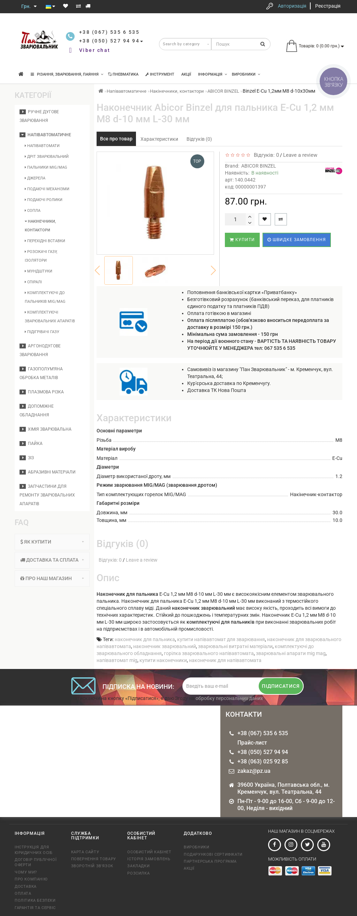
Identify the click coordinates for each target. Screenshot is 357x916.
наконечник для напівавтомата (225, 660)
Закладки (138, 866)
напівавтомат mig (117, 660)
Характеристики (159, 139)
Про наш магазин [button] (52, 578)
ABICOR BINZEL (223, 91)
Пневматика (123, 74)
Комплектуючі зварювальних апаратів (50, 316)
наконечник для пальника (145, 639)
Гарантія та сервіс (35, 908)
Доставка (26, 886)
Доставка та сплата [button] (52, 560)
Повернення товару (93, 859)
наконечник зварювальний (164, 646)
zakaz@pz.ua (254, 771)
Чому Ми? (26, 872)
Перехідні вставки (45, 241)
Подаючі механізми (47, 189)
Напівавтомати (42, 146)
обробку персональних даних (229, 698)
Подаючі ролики (43, 200)
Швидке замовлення (296, 239)
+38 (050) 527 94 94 (262, 752)
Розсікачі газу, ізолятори (41, 256)
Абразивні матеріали (48, 472)
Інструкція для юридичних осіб (33, 850)
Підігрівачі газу (42, 332)
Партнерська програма (210, 861)
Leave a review (300, 155)
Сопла (32, 210)
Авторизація (292, 6)
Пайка (31, 443)
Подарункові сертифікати (213, 854)
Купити (242, 239)
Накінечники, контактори (40, 225)
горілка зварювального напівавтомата (209, 653)
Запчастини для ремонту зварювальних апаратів (47, 495)
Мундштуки (38, 271)
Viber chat (95, 50)
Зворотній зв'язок (92, 866)
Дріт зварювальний (47, 156)
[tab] (52, 542)
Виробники (246, 74)
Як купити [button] (52, 542)
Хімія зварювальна (45, 429)
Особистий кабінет (149, 852)
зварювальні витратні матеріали (235, 646)
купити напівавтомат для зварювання (221, 639)
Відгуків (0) (199, 139)
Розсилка (138, 873)
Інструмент (159, 74)
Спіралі (33, 282)
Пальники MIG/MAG (46, 167)
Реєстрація (328, 6)
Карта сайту (85, 852)
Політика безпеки (35, 900)
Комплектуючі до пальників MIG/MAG (45, 297)
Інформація (212, 74)
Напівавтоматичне (45, 134)
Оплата (23, 893)
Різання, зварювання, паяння (67, 74)
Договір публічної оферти (35, 862)
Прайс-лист (252, 742)
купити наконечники (163, 660)
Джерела (35, 178)
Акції (186, 74)
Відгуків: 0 (265, 155)
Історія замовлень (148, 859)
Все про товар (116, 138)
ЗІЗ (27, 457)
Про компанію (31, 879)
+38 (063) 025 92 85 (262, 761)
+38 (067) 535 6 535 (262, 733)
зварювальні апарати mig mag (291, 653)
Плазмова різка (42, 392)
